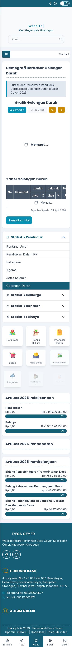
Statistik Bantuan (23, 306)
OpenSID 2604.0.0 (16, 632)
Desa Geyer (55, 628)
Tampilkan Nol (19, 220)
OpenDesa (38, 632)
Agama (11, 270)
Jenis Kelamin (16, 278)
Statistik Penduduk (24, 237)
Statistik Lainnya (22, 317)
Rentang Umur (17, 246)
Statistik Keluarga (23, 295)
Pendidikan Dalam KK (21, 254)
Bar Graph (17, 109)
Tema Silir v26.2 (57, 632)
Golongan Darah (18, 286)
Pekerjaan (13, 262)
